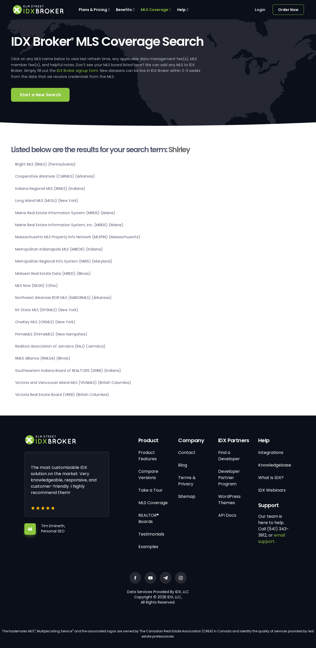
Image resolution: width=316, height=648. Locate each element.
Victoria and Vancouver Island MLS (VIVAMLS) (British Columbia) (73, 382)
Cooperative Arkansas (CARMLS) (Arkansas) (55, 176)
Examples (148, 547)
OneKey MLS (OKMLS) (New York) (45, 322)
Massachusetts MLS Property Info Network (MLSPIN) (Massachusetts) (77, 237)
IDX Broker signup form (77, 70)
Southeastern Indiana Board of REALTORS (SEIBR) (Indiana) (68, 370)
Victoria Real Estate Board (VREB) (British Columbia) (62, 394)
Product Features (147, 456)
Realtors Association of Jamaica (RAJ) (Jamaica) (60, 346)
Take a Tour (150, 490)
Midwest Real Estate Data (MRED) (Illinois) (53, 273)
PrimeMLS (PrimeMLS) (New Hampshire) (51, 334)
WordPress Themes (229, 499)
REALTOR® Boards (148, 518)
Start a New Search (40, 95)
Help (181, 9)
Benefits (124, 9)
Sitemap (186, 496)
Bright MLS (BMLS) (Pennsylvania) (45, 164)
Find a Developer (229, 456)
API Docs (227, 515)
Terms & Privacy (187, 481)
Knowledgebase (274, 465)
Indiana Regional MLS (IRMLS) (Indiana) (50, 188)
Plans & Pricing (93, 9)
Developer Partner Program (229, 477)
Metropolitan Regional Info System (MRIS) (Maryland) (63, 261)
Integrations (270, 453)
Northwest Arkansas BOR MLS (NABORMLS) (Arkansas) (63, 297)
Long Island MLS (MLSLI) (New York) (46, 200)
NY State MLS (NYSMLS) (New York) (46, 309)
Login (260, 9)
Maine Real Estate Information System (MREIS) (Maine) (65, 212)
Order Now (288, 9)
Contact (186, 453)
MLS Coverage (154, 9)
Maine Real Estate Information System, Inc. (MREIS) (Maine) (69, 225)
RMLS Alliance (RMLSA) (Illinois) (42, 358)
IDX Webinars (272, 490)
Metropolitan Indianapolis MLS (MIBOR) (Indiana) (59, 249)
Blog (182, 465)
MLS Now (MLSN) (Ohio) (36, 285)
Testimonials (151, 534)
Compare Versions (148, 474)
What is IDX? (271, 478)
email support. (271, 538)
